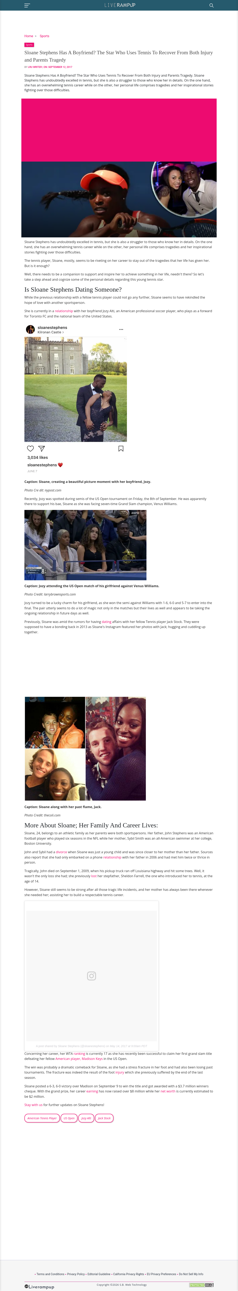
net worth (168, 1091)
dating (106, 621)
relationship (64, 311)
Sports (44, 36)
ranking (79, 1053)
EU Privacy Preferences (161, 1274)
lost (94, 876)
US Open (69, 1118)
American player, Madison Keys (79, 1058)
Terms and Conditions (50, 1274)
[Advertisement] (119, 127)
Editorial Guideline (98, 1274)
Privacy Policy (76, 1274)
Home (28, 36)
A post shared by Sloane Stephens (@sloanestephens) (70, 1046)
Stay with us (33, 1105)
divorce (61, 852)
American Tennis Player (42, 1118)
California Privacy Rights (128, 1274)
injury (120, 1072)
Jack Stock (104, 1118)
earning (92, 1091)
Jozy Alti (86, 1118)
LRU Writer (35, 67)
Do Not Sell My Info (191, 1274)
